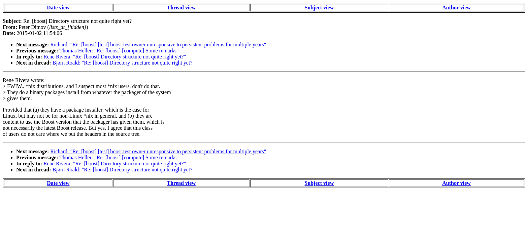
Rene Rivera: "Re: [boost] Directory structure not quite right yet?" (114, 56)
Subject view (319, 7)
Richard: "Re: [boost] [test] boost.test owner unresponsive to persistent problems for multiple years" (158, 44)
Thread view (181, 7)
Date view (58, 7)
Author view (456, 7)
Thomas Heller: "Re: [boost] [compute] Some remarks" (118, 50)
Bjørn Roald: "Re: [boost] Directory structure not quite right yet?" (124, 63)
